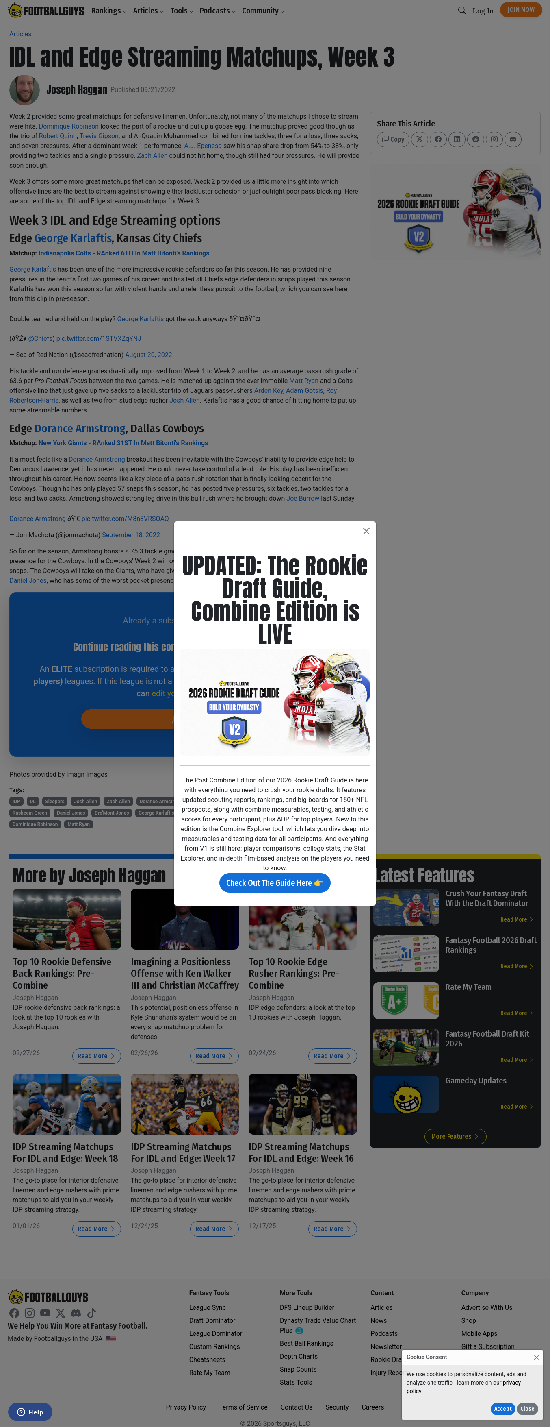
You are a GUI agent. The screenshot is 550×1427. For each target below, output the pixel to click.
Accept (503, 1408)
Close (527, 1408)
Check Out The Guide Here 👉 (275, 883)
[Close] (536, 1357)
